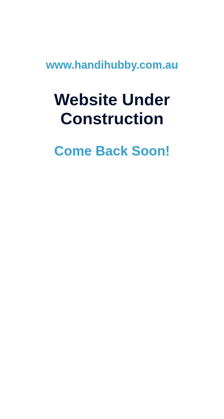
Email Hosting (149, 282)
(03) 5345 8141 (139, 308)
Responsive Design (63, 297)
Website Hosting (111, 282)
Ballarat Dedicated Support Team (125, 297)
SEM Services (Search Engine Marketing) (99, 289)
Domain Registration (171, 289)
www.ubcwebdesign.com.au (112, 253)
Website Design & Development (54, 282)
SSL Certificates (184, 297)
